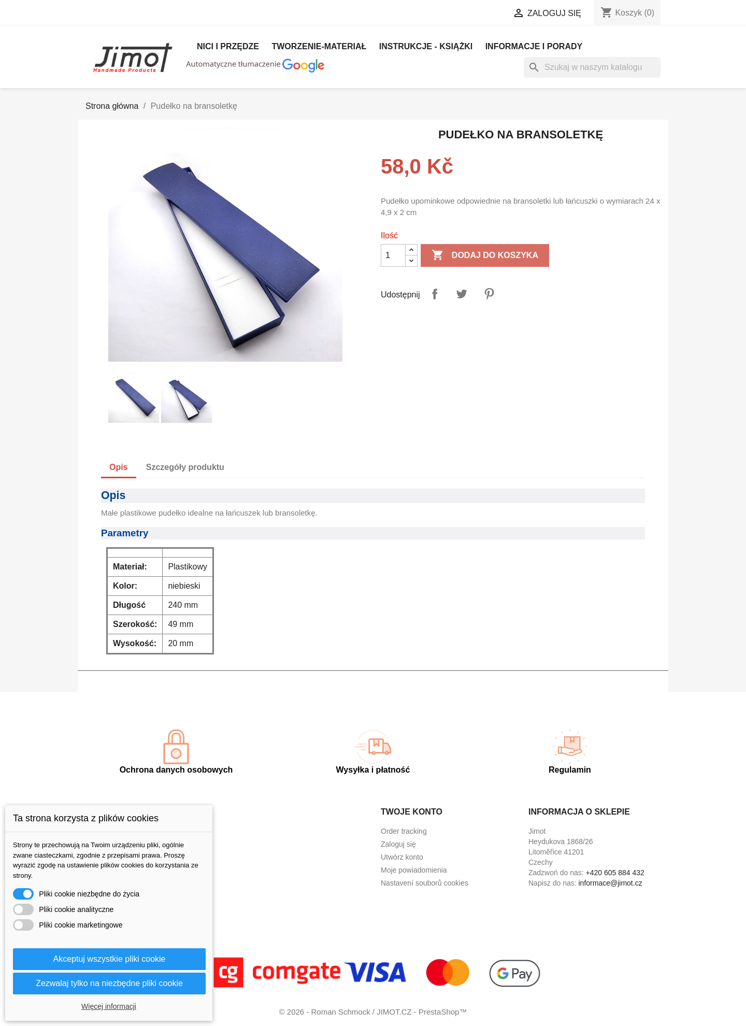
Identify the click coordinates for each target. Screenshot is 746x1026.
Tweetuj (461, 293)
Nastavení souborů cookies (424, 883)
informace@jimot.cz (610, 883)
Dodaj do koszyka (485, 255)
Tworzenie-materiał (318, 46)
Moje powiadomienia (414, 870)
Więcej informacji (108, 1006)
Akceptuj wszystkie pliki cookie (109, 958)
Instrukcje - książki (425, 46)
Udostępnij (434, 293)
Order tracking (404, 831)
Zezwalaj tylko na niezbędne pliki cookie (109, 983)
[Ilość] (393, 255)
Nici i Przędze (228, 46)
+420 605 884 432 (615, 872)
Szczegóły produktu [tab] (185, 467)
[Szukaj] (592, 67)
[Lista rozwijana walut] (467, 14)
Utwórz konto (402, 857)
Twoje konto (411, 811)
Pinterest (489, 293)
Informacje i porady (534, 46)
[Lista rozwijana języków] (392, 14)
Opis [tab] (118, 467)
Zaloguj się (398, 844)
